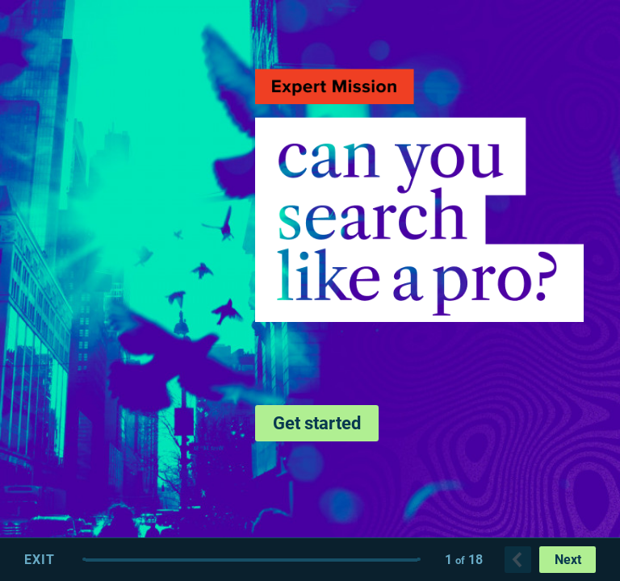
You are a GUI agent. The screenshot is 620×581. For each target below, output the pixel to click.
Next (568, 559)
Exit (39, 559)
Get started (317, 423)
